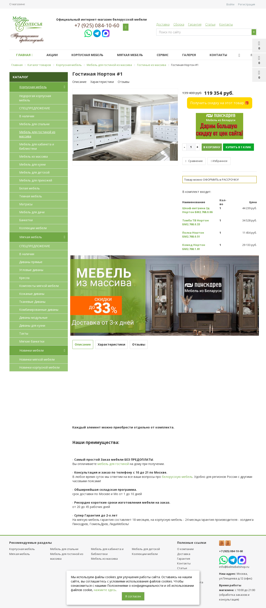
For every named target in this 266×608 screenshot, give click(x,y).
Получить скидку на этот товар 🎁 (219, 103)
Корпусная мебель (92, 55)
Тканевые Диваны (32, 302)
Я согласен (133, 596)
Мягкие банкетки (31, 341)
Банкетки (26, 220)
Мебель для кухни (32, 164)
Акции (54, 55)
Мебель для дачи (32, 212)
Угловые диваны (31, 270)
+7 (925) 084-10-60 (96, 25)
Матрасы (25, 204)
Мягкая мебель (136, 55)
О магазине (17, 4)
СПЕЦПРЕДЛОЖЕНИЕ (34, 108)
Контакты (226, 24)
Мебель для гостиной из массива (37, 134)
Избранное (219, 161)
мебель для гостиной (113, 464)
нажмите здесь (105, 590)
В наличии (26, 116)
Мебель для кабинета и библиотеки (36, 146)
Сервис (170, 55)
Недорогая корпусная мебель (35, 98)
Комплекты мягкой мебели (39, 286)
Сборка (178, 24)
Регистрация (246, 4)
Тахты (23, 333)
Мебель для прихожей (35, 180)
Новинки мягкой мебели (37, 359)
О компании (185, 549)
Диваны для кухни (32, 325)
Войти (230, 4)
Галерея (198, 55)
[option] (125, 127)
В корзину (211, 147)
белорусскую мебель (177, 477)
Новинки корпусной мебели (39, 367)
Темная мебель (30, 196)
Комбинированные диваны (38, 310)
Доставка (163, 24)
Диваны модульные (33, 317)
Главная (25, 55)
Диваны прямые (30, 262)
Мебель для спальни (34, 124)
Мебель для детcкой (34, 172)
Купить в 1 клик (238, 147)
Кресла (24, 278)
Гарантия (194, 24)
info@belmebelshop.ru (234, 567)
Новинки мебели (43, 350)
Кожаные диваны (31, 294)
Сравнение (194, 161)
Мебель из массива (33, 156)
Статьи (210, 24)
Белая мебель (29, 188)
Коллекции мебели (33, 228)
